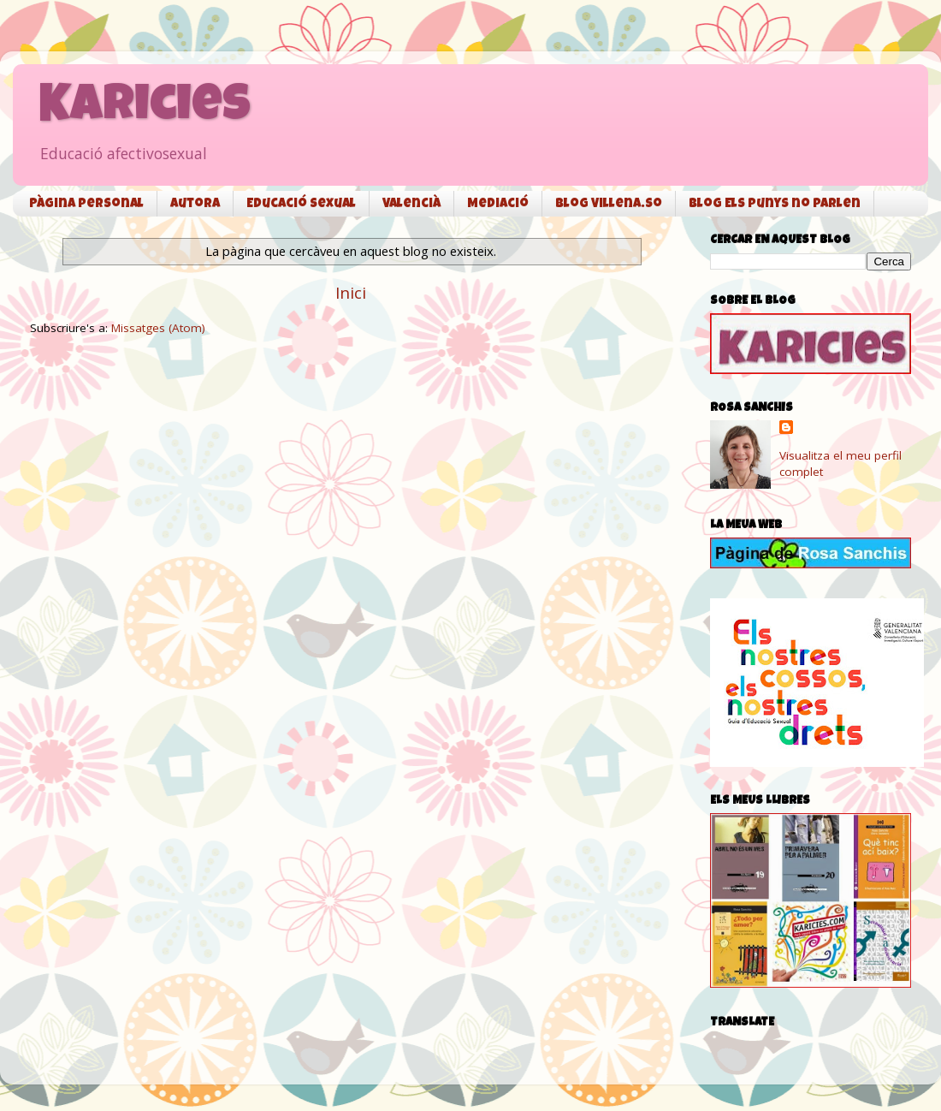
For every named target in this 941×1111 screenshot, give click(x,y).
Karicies (144, 108)
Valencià (411, 204)
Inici (350, 293)
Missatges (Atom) (158, 328)
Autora (195, 204)
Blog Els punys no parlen (775, 204)
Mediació (498, 204)
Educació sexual (301, 204)
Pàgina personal (86, 204)
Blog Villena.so (608, 204)
